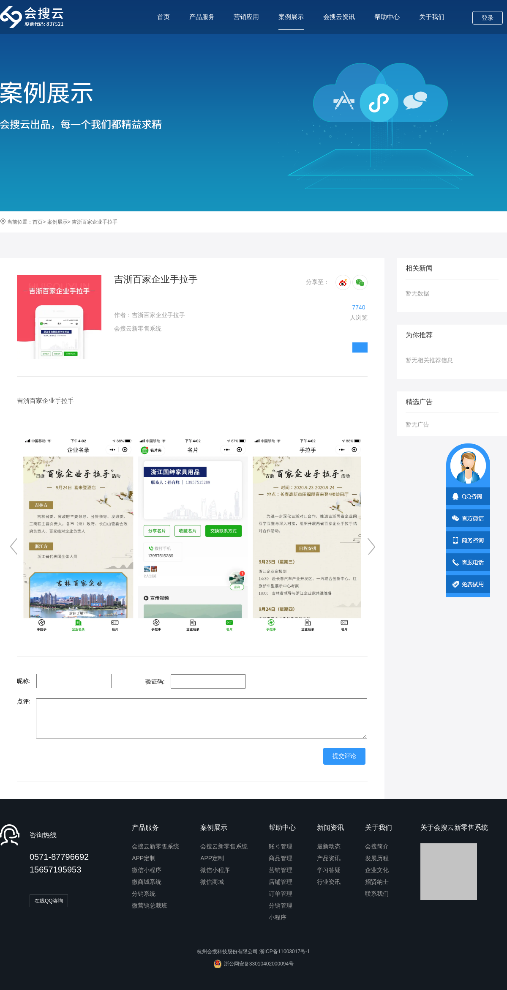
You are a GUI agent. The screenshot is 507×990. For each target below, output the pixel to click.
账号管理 (280, 846)
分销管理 (280, 905)
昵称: (23, 681)
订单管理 (280, 893)
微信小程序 (146, 870)
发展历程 (377, 858)
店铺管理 (280, 881)
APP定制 (143, 858)
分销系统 (143, 893)
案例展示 (291, 21)
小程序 (277, 917)
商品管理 (280, 858)
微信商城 (212, 881)
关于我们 (431, 16)
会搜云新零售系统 (155, 846)
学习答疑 (329, 870)
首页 (163, 16)
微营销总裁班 (149, 905)
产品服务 (202, 16)
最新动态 (329, 846)
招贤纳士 (377, 881)
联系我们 (377, 893)
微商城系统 (146, 881)
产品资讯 (329, 858)
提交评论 (344, 755)
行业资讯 (329, 881)
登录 (487, 17)
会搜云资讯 (339, 16)
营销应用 (246, 16)
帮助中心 (387, 16)
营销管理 (280, 870)
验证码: (155, 681)
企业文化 (377, 870)
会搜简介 (377, 846)
